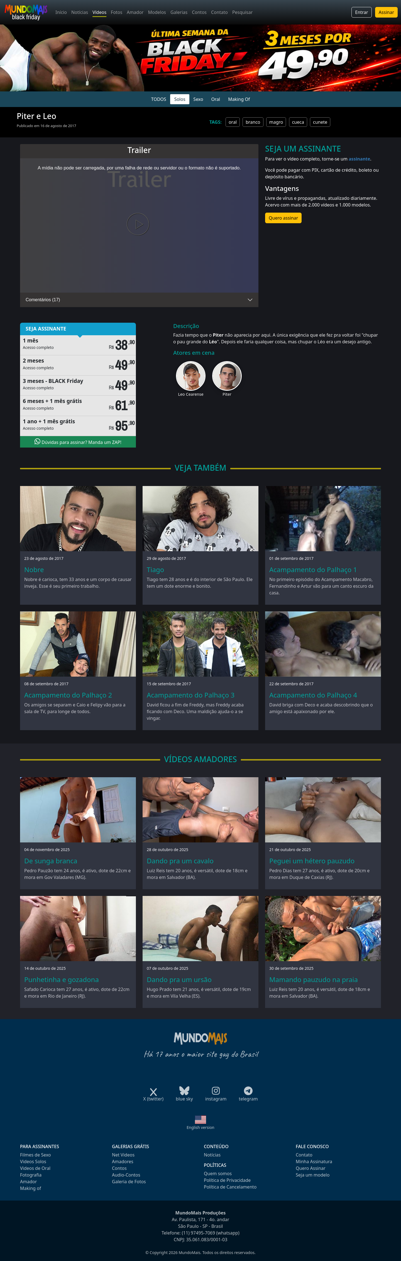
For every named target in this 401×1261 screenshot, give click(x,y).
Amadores (122, 1161)
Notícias (79, 12)
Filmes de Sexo (35, 1155)
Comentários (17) (43, 299)
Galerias (178, 12)
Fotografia (30, 1175)
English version (200, 1127)
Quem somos (218, 1173)
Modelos (157, 12)
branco (253, 122)
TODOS (158, 99)
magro (276, 122)
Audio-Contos (126, 1175)
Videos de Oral (35, 1168)
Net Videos (123, 1155)
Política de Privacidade (227, 1180)
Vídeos (99, 12)
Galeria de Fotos (129, 1182)
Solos (179, 99)
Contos (199, 12)
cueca (298, 122)
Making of (30, 1188)
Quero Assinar (311, 1168)
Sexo (198, 99)
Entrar (361, 12)
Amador (135, 12)
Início (61, 12)
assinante (359, 159)
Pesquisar (242, 12)
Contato (219, 12)
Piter (226, 394)
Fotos (116, 12)
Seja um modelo (312, 1175)
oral (233, 122)
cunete (320, 122)
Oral (215, 99)
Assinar (386, 12)
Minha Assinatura (314, 1161)
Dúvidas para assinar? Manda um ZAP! (78, 441)
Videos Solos (33, 1161)
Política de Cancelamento (230, 1187)
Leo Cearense (190, 394)
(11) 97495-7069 (198, 1233)
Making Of (239, 99)
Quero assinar (283, 218)
